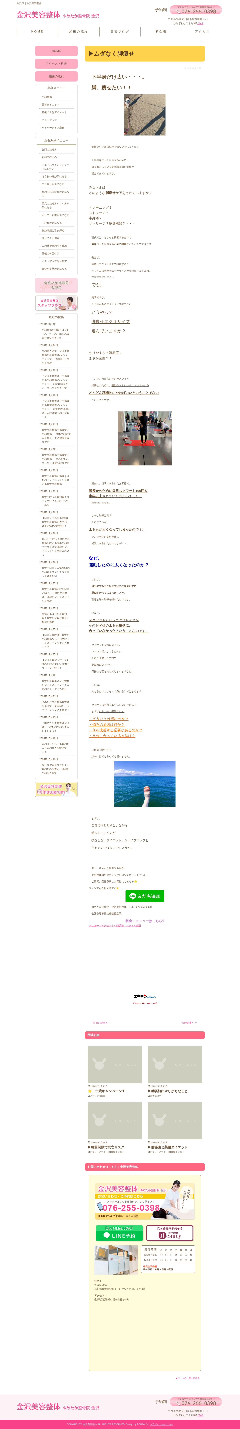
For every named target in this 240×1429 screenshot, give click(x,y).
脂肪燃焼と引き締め (53, 230)
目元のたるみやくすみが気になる (55, 205)
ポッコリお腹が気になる (55, 215)
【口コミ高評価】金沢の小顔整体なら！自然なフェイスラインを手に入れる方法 (55, 640)
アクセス (202, 31)
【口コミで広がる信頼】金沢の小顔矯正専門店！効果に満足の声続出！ (55, 521)
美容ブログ (120, 31)
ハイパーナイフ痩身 (53, 127)
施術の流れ (78, 31)
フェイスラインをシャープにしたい (55, 166)
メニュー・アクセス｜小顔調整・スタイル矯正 (115, 925)
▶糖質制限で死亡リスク (106, 1147)
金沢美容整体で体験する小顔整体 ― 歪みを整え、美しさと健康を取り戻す (56, 458)
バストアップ (49, 119)
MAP (200, 23)
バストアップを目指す (54, 261)
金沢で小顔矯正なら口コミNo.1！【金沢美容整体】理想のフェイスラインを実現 (55, 594)
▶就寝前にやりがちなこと (168, 1091)
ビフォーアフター (99, 1152)
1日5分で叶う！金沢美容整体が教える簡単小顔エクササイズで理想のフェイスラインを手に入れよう (56, 546)
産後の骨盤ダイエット (54, 112)
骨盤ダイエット (121, 1152)
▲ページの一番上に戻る (188, 1378)
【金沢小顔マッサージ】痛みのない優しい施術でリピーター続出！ (55, 663)
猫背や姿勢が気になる (54, 268)
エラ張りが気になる (53, 184)
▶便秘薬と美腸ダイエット (168, 1147)
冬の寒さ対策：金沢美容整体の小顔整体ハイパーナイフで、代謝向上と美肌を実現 (55, 356)
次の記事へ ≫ (189, 1022)
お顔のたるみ (49, 149)
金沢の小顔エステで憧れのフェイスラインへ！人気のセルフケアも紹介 (55, 684)
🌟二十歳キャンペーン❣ (106, 1091)
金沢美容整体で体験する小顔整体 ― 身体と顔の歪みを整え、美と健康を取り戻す (56, 435)
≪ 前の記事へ (100, 1022)
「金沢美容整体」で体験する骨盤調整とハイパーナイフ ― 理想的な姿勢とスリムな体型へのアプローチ (56, 408)
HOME (37, 31)
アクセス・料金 (56, 63)
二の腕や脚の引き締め (54, 245)
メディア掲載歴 (98, 1095)
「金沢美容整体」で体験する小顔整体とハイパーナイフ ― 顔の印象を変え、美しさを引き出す (55, 381)
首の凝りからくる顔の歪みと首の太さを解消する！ (55, 747)
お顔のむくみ (49, 157)
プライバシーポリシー (161, 1424)
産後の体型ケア (50, 253)
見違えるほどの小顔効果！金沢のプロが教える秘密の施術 (55, 617)
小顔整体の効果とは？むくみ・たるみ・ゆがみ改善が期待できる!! (55, 333)
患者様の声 (156, 1095)
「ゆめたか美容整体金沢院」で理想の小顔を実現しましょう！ (55, 726)
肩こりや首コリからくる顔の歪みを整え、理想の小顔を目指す (55, 768)
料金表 (161, 31)
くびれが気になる (52, 222)
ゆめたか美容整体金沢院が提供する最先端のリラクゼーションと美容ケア (55, 705)
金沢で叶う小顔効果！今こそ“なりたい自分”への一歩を (55, 500)
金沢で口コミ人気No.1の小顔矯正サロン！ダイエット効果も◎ (56, 571)
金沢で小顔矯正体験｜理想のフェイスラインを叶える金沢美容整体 (55, 479)
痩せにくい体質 (50, 238)
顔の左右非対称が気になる (55, 193)
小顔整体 (47, 96)
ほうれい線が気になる (54, 176)
